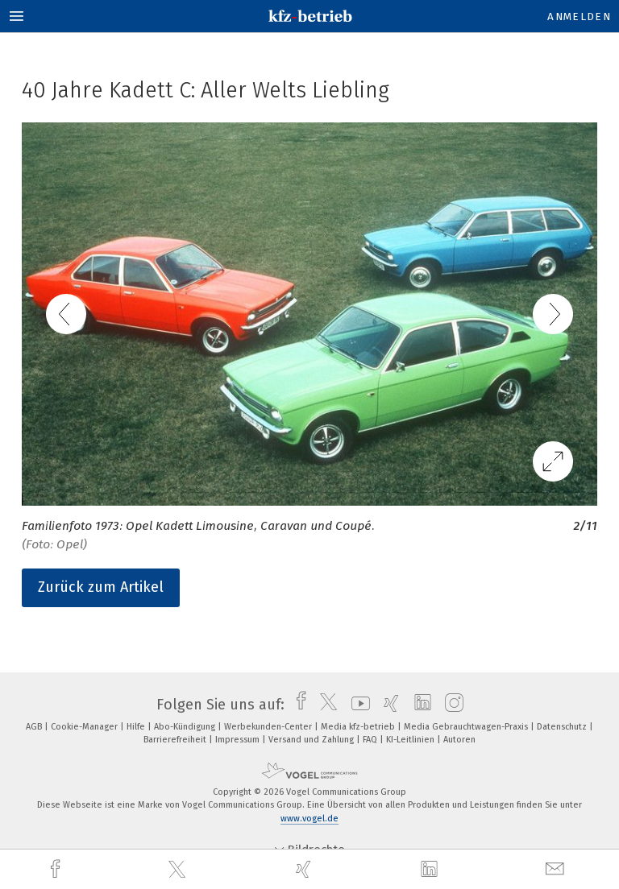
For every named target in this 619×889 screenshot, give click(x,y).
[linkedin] (431, 869)
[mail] (557, 869)
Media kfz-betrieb (359, 727)
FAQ (371, 739)
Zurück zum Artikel (101, 587)
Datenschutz (563, 727)
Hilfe (137, 727)
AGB (35, 727)
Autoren (459, 739)
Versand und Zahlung (312, 739)
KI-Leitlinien (411, 739)
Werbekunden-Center (269, 727)
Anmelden (579, 16)
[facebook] (57, 869)
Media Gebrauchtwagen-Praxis (467, 727)
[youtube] (356, 704)
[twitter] (179, 869)
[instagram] (450, 704)
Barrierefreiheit (176, 739)
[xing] (305, 869)
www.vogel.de (309, 818)
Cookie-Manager (85, 727)
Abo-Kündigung (186, 727)
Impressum (238, 739)
